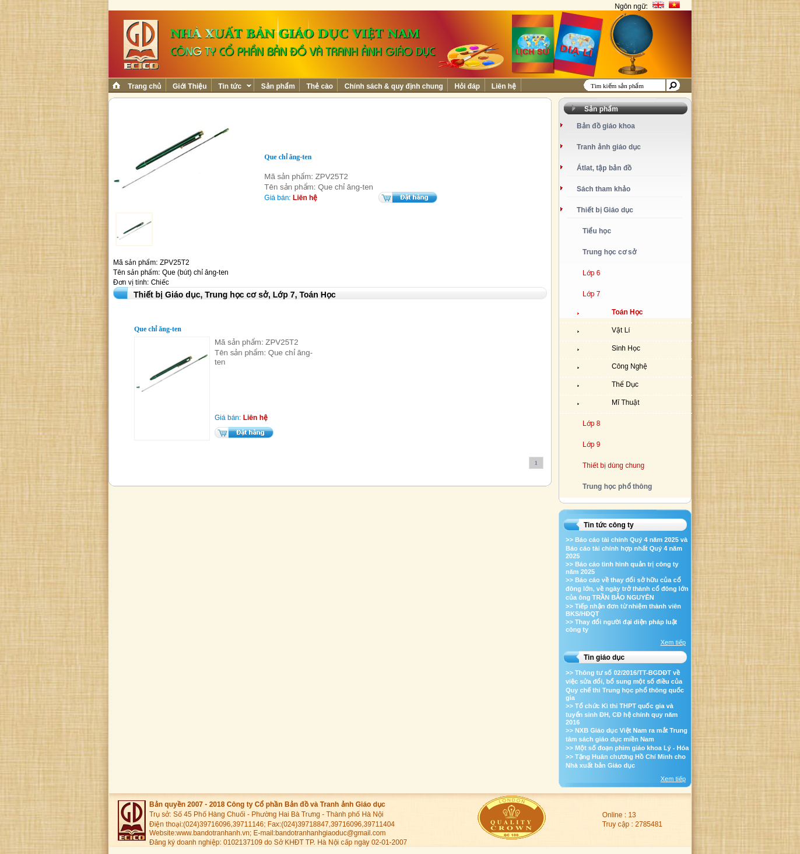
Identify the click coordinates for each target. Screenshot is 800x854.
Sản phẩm (278, 86)
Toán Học (627, 312)
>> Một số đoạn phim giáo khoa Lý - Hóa (627, 747)
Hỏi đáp (467, 86)
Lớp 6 (591, 273)
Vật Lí (621, 330)
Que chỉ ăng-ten (157, 329)
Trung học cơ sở (609, 252)
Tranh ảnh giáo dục (609, 147)
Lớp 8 (591, 423)
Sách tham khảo (603, 189)
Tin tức (233, 86)
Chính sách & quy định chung (393, 86)
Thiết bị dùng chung (613, 465)
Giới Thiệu (190, 86)
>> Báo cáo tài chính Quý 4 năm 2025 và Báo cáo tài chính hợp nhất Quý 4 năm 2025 (626, 547)
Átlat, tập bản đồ (604, 168)
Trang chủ (144, 86)
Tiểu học (597, 231)
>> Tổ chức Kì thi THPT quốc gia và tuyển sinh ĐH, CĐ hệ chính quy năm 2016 (622, 714)
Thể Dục (625, 384)
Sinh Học (626, 348)
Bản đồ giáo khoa (606, 126)
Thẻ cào (319, 86)
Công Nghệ (629, 366)
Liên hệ (504, 86)
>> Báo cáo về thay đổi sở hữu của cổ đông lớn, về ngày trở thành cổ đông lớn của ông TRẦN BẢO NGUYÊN (627, 588)
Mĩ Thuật (625, 402)
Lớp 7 (591, 294)
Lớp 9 (591, 444)
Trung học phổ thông (617, 486)
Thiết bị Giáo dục (605, 210)
